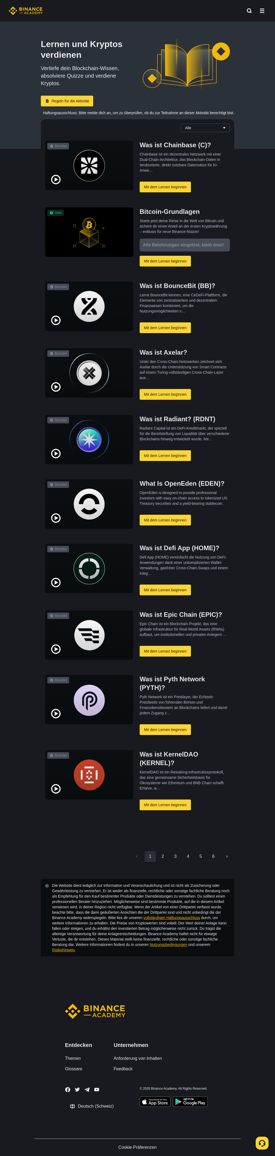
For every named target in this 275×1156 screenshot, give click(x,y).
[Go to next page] (226, 856)
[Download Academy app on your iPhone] (155, 1102)
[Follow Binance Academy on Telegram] (87, 1089)
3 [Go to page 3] (175, 856)
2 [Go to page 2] (163, 856)
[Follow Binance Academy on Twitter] (77, 1089)
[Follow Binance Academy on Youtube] (96, 1089)
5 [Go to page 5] (201, 856)
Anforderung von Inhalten (138, 1058)
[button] (262, 11)
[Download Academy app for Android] (190, 1102)
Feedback (123, 1069)
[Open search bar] (247, 11)
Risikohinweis (63, 950)
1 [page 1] (150, 856)
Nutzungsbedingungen (168, 944)
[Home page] (26, 10)
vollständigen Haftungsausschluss (171, 918)
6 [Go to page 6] (213, 856)
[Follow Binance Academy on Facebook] (67, 1089)
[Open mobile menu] (262, 11)
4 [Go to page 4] (188, 856)
